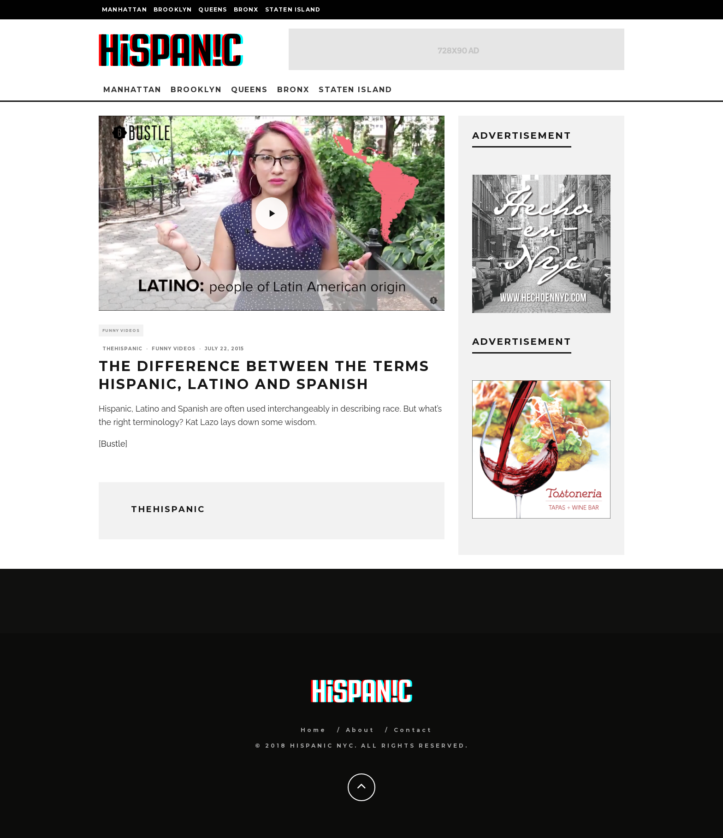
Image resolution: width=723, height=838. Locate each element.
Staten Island (293, 9)
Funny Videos (121, 330)
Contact (413, 729)
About (360, 729)
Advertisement (521, 341)
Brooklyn (173, 9)
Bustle (113, 444)
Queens (212, 9)
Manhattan (124, 9)
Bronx (246, 9)
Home (313, 729)
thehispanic (122, 349)
